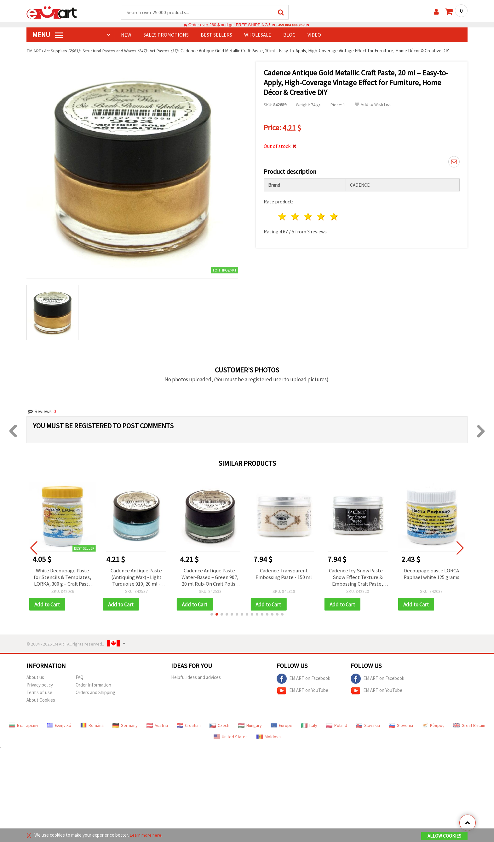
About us (35, 679)
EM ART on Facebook (303, 680)
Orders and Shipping (95, 694)
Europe (281, 727)
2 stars (295, 215)
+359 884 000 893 (290, 25)
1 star (282, 215)
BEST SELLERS (216, 35)
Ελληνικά (59, 727)
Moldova (268, 738)
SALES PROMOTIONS (166, 35)
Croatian (189, 727)
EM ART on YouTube (302, 692)
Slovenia (401, 727)
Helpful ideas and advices (196, 679)
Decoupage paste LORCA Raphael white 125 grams (431, 575)
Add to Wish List (373, 104)
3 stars (308, 215)
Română (92, 727)
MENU (47, 35)
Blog (289, 35)
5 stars (334, 215)
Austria (157, 727)
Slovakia (368, 727)
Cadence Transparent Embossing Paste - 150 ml (284, 575)
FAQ (79, 679)
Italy (309, 727)
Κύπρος (433, 727)
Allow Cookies (444, 836)
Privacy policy (39, 687)
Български (23, 727)
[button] (211, 616)
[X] (29, 835)
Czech (219, 727)
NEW (126, 35)
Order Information (93, 687)
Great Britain (469, 727)
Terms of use (39, 694)
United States (231, 738)
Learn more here (146, 835)
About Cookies (40, 702)
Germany (125, 727)
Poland (336, 727)
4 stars (321, 215)
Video (314, 35)
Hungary (250, 727)
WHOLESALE (257, 35)
